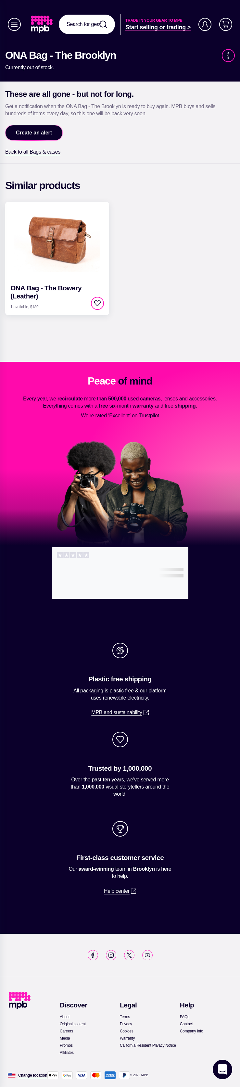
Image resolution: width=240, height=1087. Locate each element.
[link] (42, 24)
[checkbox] (97, 303)
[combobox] (87, 24)
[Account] (204, 24)
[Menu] (14, 24)
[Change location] (32, 1075)
